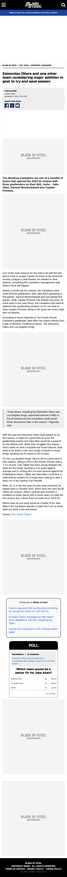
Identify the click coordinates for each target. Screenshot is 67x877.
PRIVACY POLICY (35, 869)
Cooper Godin (10, 94)
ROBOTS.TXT (41, 872)
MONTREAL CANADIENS (41, 65)
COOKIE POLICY (54, 869)
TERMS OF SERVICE (15, 869)
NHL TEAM (24, 65)
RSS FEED (24, 872)
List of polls (50, 694)
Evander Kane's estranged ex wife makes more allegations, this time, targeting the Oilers (31, 620)
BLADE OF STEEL (10, 65)
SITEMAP (32, 872)
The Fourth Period (21, 514)
